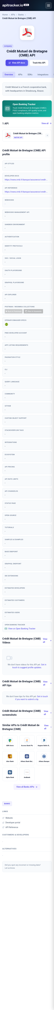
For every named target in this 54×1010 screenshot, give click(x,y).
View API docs (16, 63)
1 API (5, 123)
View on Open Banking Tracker (20, 628)
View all (46, 123)
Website (7, 818)
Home (5, 15)
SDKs (30, 74)
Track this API (39, 63)
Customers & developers (15, 835)
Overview (9, 74)
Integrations (43, 74)
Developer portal (11, 822)
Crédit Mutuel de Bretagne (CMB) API (19, 18)
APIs (13, 15)
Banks (21, 15)
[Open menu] (48, 5)
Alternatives (9, 849)
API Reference (10, 827)
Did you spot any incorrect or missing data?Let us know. (23, 866)
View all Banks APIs (27, 787)
